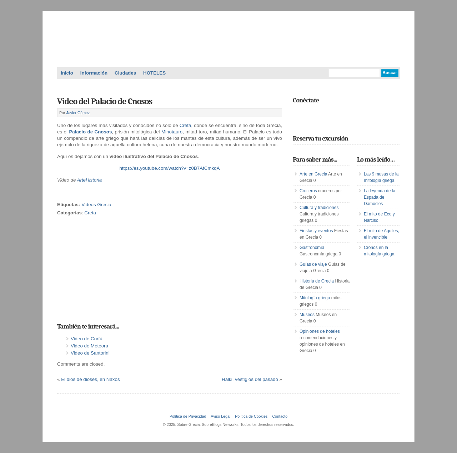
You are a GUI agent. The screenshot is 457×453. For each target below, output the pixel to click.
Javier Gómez (78, 113)
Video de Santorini (90, 353)
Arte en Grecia (313, 174)
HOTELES (154, 73)
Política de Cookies (251, 416)
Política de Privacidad (188, 416)
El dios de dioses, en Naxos (90, 379)
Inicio (67, 73)
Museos (307, 314)
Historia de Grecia (317, 281)
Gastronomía (312, 247)
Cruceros (308, 190)
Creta (185, 125)
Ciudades (125, 73)
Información (93, 73)
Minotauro (171, 131)
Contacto (279, 416)
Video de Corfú (86, 338)
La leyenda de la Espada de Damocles (379, 197)
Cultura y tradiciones (319, 207)
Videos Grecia (96, 204)
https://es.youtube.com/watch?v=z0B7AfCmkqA (169, 168)
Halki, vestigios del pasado (250, 379)
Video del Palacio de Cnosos (104, 101)
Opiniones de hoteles (320, 331)
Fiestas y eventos (316, 230)
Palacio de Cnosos (90, 131)
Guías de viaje (313, 264)
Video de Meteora (89, 345)
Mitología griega (315, 297)
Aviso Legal (220, 416)
